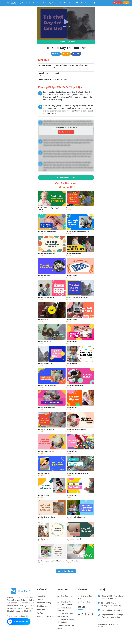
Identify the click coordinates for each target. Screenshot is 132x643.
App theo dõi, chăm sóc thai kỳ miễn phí (66, 603)
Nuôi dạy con (50, 3)
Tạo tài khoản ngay (66, 132)
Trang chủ (21, 3)
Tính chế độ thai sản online (66, 627)
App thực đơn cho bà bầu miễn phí (66, 621)
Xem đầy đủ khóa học (66, 571)
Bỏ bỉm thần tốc (85, 602)
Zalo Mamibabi (18, 622)
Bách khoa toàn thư (45, 617)
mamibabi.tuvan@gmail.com (113, 610)
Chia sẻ (76, 54)
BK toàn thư (79, 3)
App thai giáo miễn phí (65, 597)
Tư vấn (71, 3)
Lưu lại (66, 54)
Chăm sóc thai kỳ (38, 3)
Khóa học (59, 3)
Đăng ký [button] (126, 3)
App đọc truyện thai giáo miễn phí (65, 615)
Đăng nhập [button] (117, 3)
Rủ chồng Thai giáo (85, 597)
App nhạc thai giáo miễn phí (65, 609)
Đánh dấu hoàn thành (66, 42)
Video (65, 3)
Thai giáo (29, 3)
